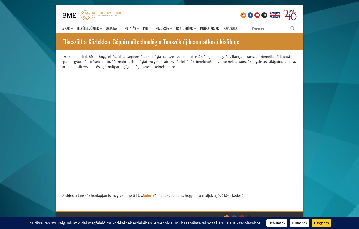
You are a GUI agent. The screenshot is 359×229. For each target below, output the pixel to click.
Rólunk (148, 195)
